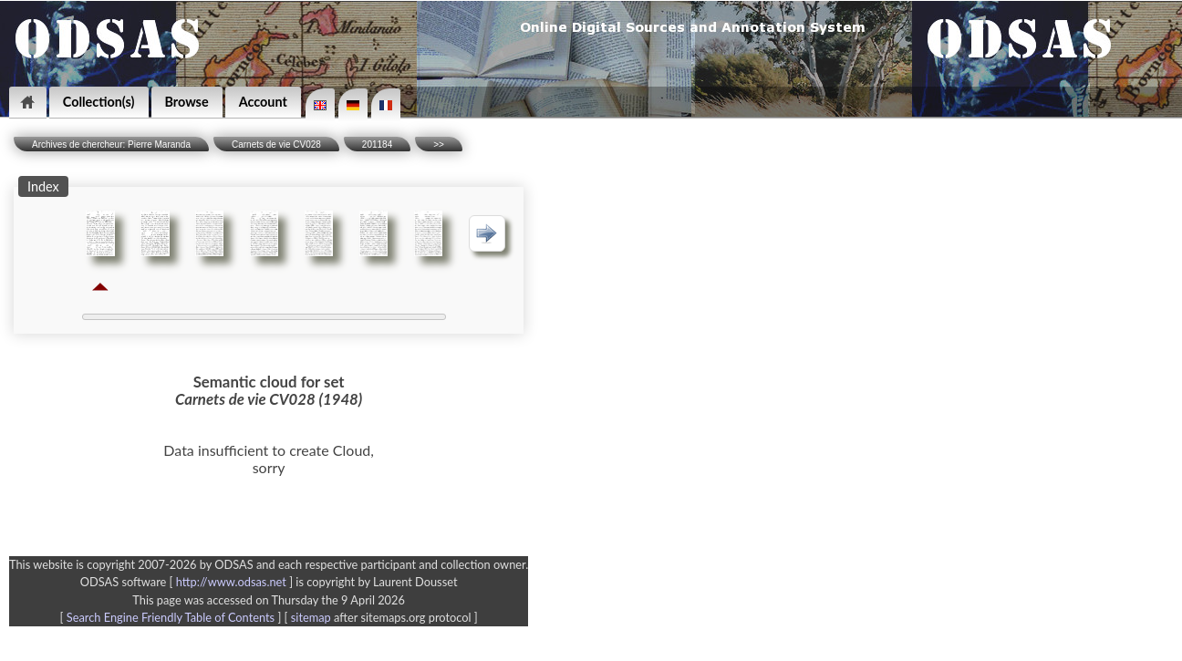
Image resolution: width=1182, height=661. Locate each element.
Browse (187, 101)
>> (438, 144)
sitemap (311, 617)
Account (263, 101)
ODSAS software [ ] (188, 581)
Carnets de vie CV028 (276, 144)
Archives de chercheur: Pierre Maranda (111, 144)
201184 (377, 144)
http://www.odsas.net (231, 581)
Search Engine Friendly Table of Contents (171, 617)
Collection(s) (99, 101)
